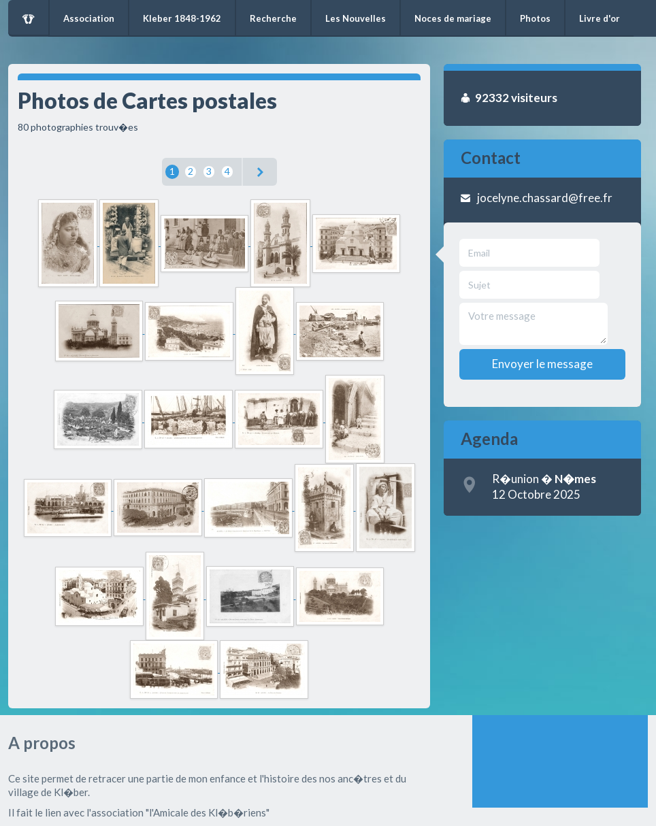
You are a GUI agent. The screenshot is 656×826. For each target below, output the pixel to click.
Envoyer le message (542, 364)
